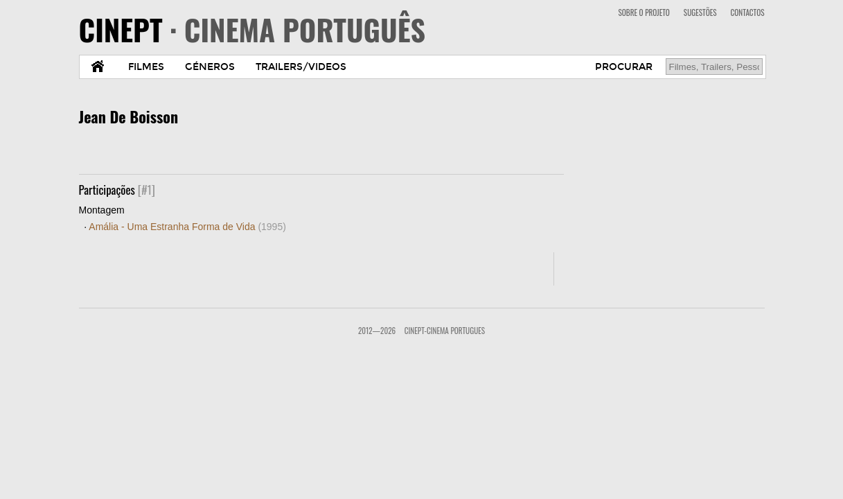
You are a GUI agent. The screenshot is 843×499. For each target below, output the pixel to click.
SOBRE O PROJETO (643, 12)
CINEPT (252, 29)
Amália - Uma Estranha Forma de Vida (187, 226)
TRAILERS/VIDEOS (301, 67)
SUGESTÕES (700, 12)
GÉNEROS (210, 67)
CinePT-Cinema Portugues (445, 330)
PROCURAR (624, 67)
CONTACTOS (748, 12)
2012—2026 (377, 330)
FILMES (146, 67)
